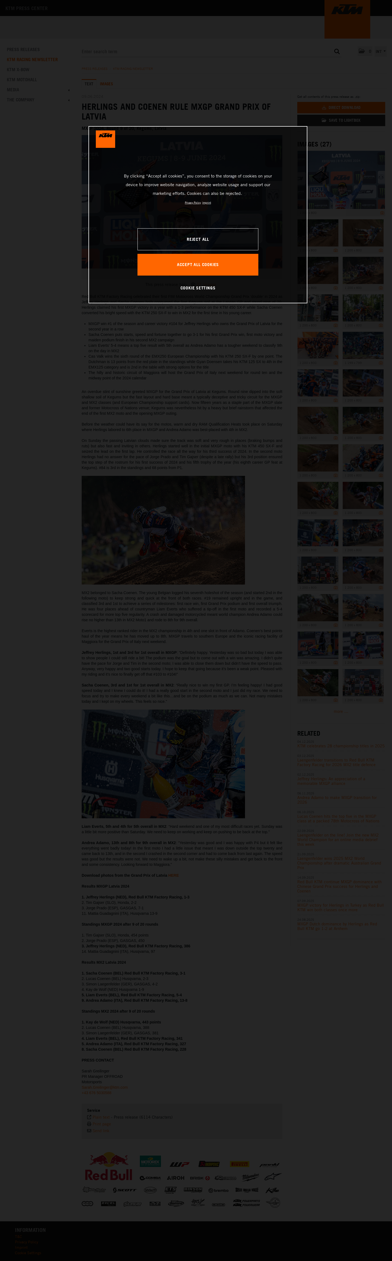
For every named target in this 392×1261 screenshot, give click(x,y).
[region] (197, 214)
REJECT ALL (198, 239)
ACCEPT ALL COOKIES (198, 264)
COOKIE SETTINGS (198, 288)
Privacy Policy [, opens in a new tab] (193, 202)
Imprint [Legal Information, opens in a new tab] (206, 202)
